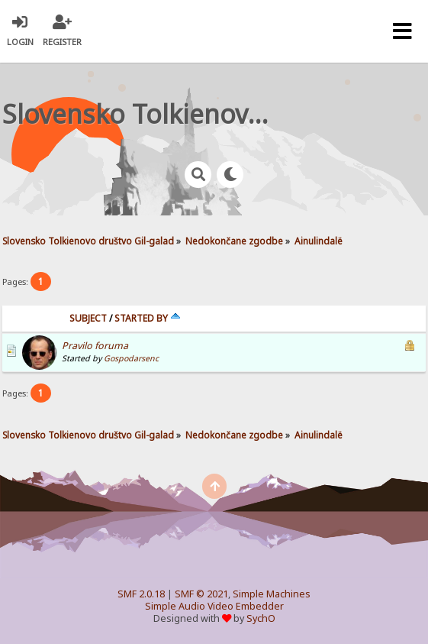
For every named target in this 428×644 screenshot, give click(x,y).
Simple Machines (272, 593)
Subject (88, 318)
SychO (260, 618)
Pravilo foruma (95, 345)
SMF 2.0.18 (141, 593)
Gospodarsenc (131, 358)
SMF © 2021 (201, 593)
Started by (147, 318)
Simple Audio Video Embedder (214, 606)
